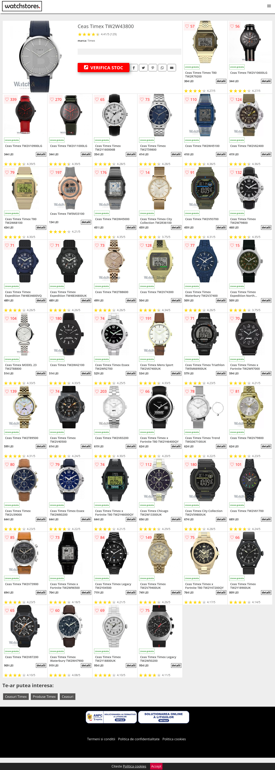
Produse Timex (44, 696)
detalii (221, 81)
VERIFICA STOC (103, 67)
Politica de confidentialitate (139, 739)
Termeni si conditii (101, 739)
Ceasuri (67, 696)
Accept (156, 766)
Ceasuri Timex (16, 696)
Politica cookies (174, 739)
